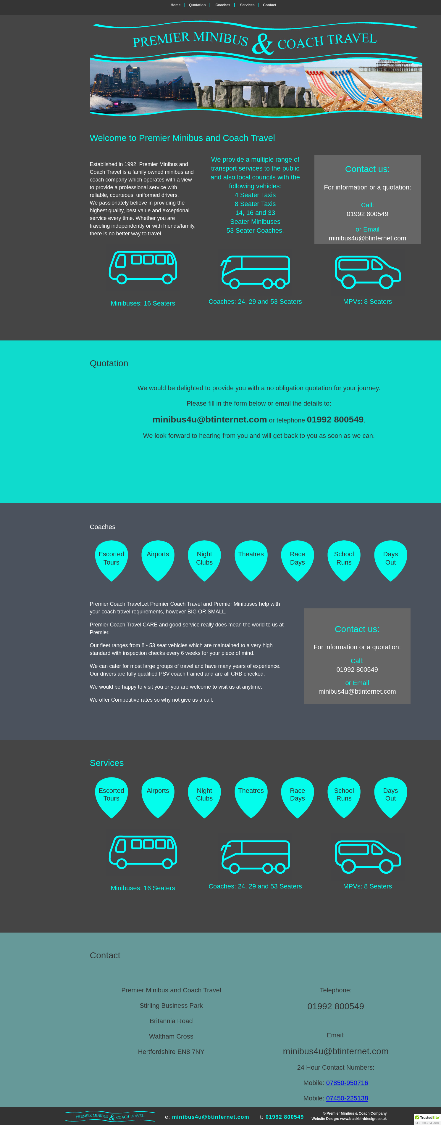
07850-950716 (347, 1083)
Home (175, 5)
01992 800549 (367, 214)
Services (247, 5)
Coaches (222, 5)
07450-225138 (347, 1098)
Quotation (197, 5)
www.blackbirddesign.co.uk (363, 1119)
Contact (269, 5)
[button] (427, 1119)
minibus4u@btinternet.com (367, 238)
